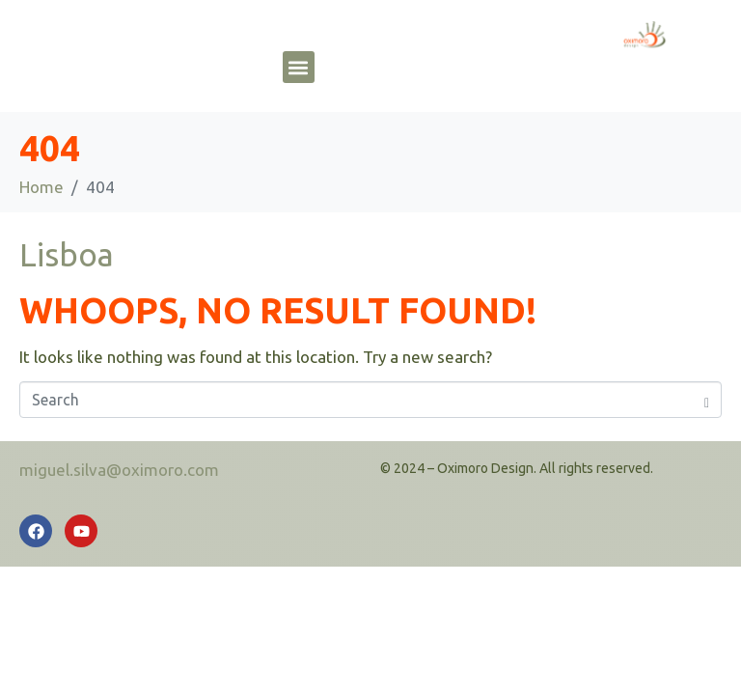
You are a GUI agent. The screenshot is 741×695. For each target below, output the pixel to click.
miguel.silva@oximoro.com (119, 469)
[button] (299, 67)
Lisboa (66, 254)
